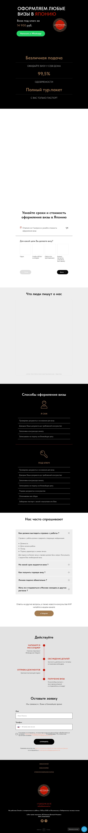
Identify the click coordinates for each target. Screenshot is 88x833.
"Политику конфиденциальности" (42, 735)
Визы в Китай (44, 764)
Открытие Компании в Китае (44, 772)
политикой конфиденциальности (49, 750)
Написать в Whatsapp (30, 33)
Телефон (19, 722)
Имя (17, 711)
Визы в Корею (44, 768)
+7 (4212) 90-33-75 (44, 804)
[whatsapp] (42, 822)
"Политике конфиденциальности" (35, 734)
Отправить (47, 741)
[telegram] (46, 822)
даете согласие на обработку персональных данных (51, 748)
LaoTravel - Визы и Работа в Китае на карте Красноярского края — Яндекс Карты (44, 374)
